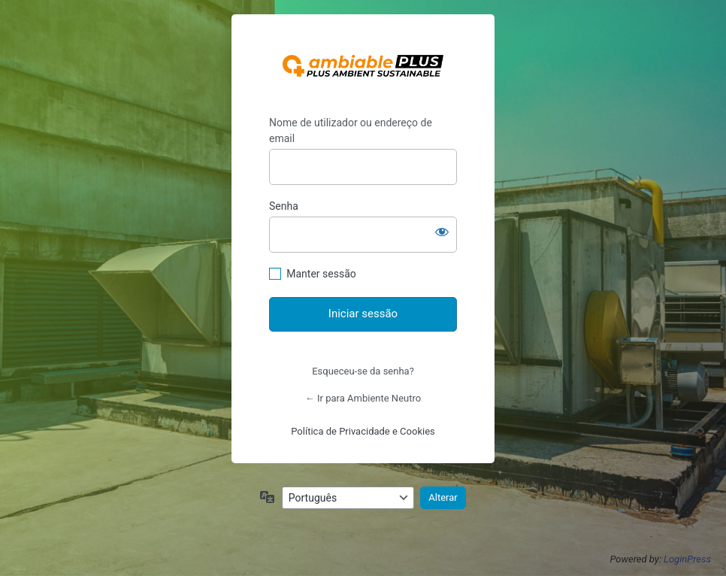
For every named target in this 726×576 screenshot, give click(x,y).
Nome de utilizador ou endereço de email (350, 130)
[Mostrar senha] (442, 232)
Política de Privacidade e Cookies (363, 431)
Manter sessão (321, 274)
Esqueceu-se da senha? (363, 371)
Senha (283, 206)
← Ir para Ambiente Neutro (363, 398)
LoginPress (687, 559)
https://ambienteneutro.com (363, 65)
